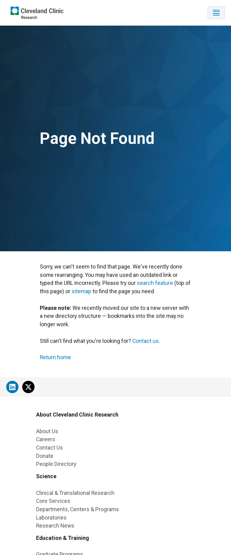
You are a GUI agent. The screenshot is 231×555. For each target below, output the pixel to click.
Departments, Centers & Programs (77, 509)
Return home (55, 357)
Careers (45, 439)
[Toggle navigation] (216, 12)
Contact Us (49, 447)
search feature (155, 283)
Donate (44, 456)
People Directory (56, 464)
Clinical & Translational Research (75, 493)
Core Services (53, 501)
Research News (55, 525)
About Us (47, 431)
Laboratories (51, 517)
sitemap (81, 291)
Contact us (145, 341)
